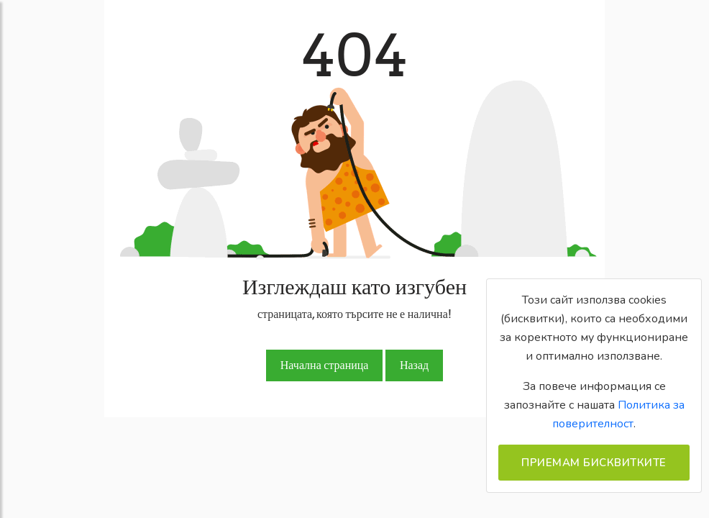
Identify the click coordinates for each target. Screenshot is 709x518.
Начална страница (324, 365)
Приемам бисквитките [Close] (594, 462)
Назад (414, 365)
